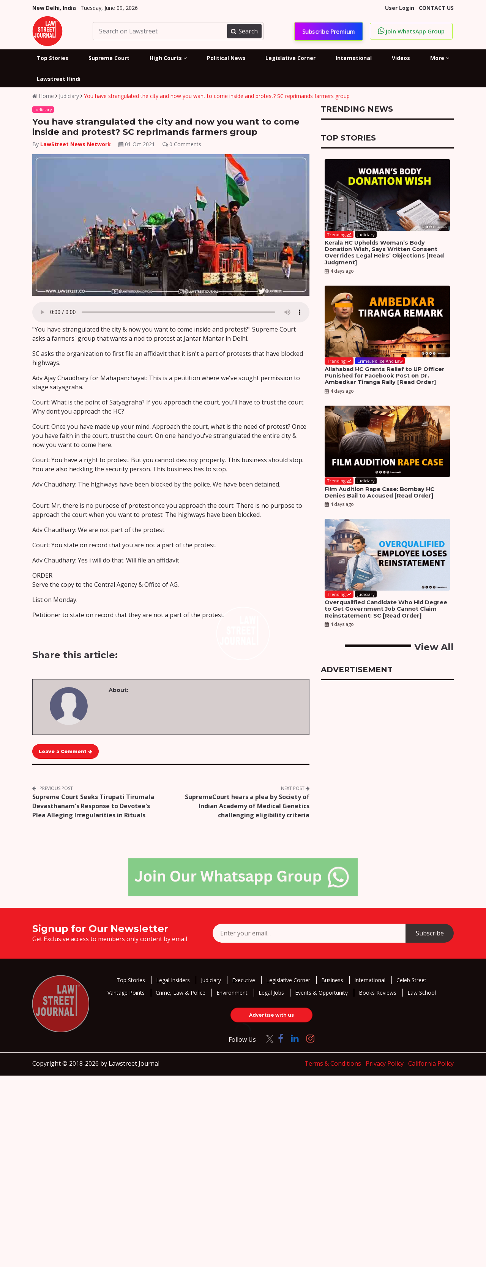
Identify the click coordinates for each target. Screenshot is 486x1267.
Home (43, 96)
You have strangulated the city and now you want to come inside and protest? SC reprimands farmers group (217, 96)
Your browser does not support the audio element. (170, 312)
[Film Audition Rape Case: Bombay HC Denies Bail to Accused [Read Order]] (387, 441)
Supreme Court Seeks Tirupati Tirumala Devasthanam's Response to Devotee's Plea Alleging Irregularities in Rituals (93, 806)
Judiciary (69, 96)
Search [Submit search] (244, 31)
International (369, 980)
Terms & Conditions (333, 1063)
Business (332, 980)
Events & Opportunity (321, 992)
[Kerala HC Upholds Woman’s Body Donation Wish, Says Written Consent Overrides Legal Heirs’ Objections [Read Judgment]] (387, 195)
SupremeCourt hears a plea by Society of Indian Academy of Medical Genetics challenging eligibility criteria (247, 806)
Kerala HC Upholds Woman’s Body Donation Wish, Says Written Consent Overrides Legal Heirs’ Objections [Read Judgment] (384, 252)
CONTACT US (436, 7)
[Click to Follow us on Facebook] (280, 1038)
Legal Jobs (271, 992)
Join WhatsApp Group (411, 31)
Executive (243, 980)
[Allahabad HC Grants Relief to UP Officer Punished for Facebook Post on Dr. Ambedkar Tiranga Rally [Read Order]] (387, 321)
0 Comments (182, 144)
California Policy (431, 1063)
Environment (232, 992)
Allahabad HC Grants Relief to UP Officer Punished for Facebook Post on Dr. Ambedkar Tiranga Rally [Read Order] (385, 376)
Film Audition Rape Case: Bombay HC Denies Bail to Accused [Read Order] (379, 492)
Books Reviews (377, 992)
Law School (421, 992)
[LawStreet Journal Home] (47, 30)
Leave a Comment (65, 751)
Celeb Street (411, 980)
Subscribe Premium (328, 31)
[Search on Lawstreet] (161, 31)
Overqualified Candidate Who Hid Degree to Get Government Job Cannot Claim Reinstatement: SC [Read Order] (386, 609)
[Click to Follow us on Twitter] (267, 1038)
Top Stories (131, 980)
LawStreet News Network (75, 144)
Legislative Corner (288, 980)
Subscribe (430, 933)
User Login (399, 7)
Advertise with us (271, 1015)
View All (434, 646)
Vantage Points (126, 992)
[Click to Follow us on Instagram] (310, 1038)
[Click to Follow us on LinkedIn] (295, 1038)
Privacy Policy (385, 1063)
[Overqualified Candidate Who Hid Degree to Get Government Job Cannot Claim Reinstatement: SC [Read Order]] (387, 555)
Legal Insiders (173, 980)
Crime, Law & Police (180, 992)
